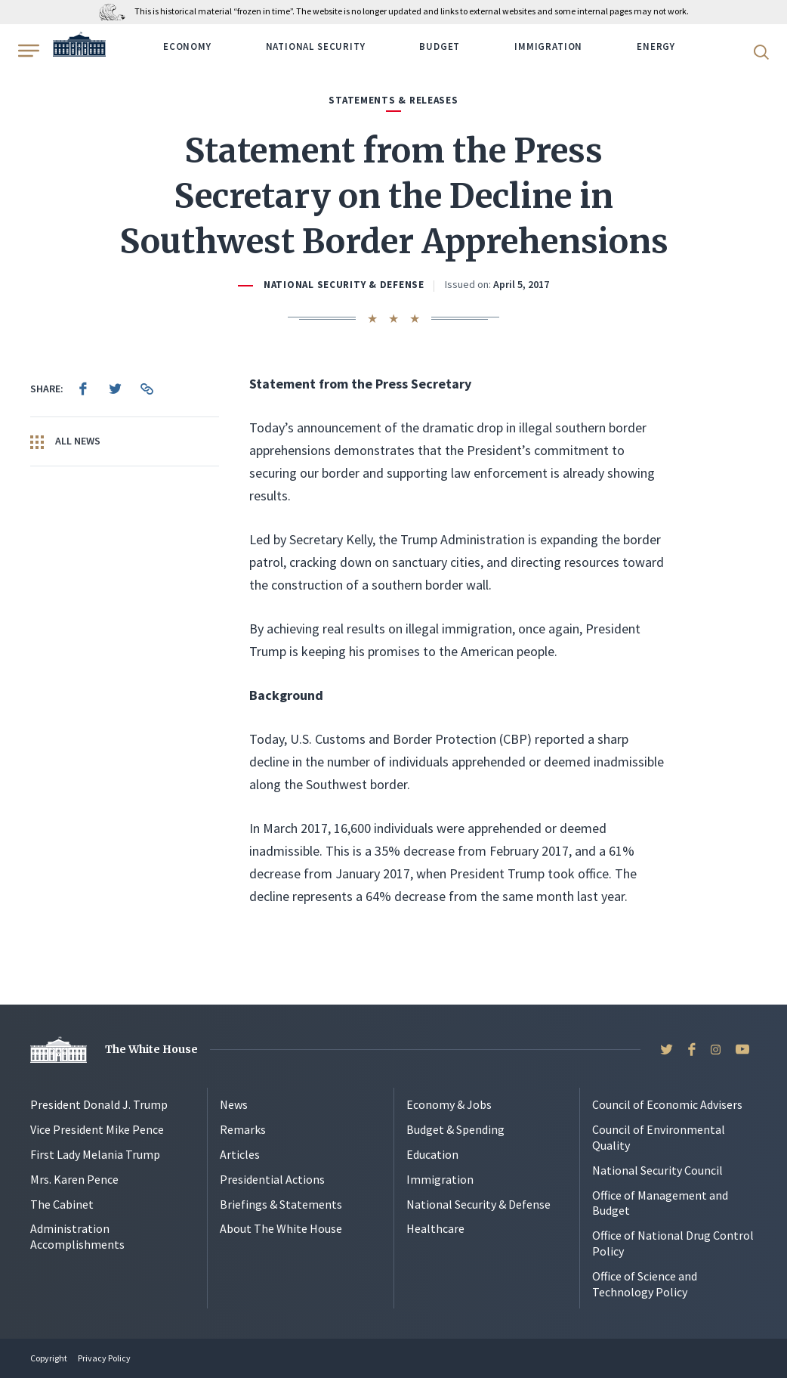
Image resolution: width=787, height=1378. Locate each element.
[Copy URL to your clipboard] (146, 388)
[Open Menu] (27, 50)
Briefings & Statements (281, 1204)
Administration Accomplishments (77, 1236)
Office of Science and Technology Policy (644, 1283)
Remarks (243, 1129)
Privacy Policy (104, 1358)
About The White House (281, 1228)
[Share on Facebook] (83, 388)
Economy (187, 46)
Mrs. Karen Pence (74, 1179)
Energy (656, 46)
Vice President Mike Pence (97, 1129)
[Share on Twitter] (115, 388)
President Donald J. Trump (99, 1104)
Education (432, 1154)
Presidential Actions (272, 1179)
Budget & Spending (455, 1129)
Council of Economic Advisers (667, 1104)
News (234, 1104)
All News (65, 441)
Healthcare (435, 1228)
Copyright (48, 1358)
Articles (240, 1154)
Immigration (548, 46)
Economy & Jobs (449, 1104)
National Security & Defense (344, 284)
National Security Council (657, 1170)
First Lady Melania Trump (95, 1154)
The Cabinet (62, 1204)
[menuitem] (83, 388)
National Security (316, 46)
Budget (439, 46)
